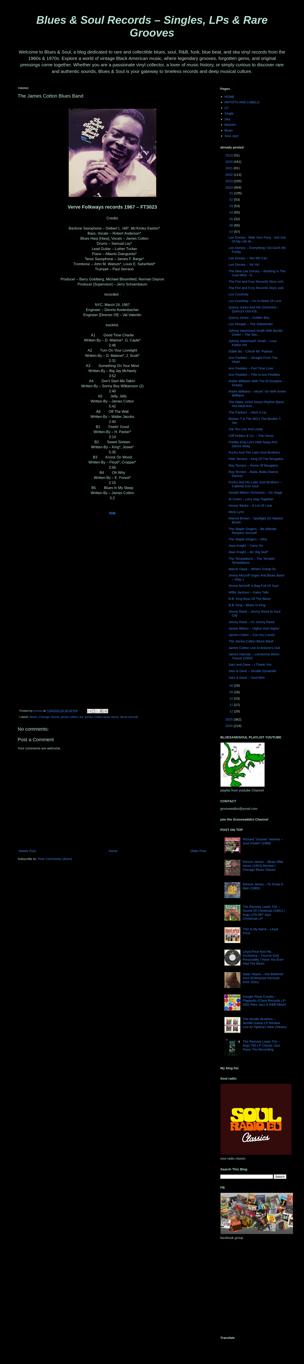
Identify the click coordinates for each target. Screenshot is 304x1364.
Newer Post (27, 851)
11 (231, 705)
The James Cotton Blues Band (251, 641)
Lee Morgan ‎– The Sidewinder (251, 324)
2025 (229, 719)
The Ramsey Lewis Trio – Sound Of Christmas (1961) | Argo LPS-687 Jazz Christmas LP (264, 912)
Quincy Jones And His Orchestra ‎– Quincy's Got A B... (254, 309)
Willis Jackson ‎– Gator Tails (249, 592)
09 (231, 692)
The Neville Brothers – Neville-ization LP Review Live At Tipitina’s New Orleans (264, 1023)
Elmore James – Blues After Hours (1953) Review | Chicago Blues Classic (263, 865)
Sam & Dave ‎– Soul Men (247, 677)
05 (231, 219)
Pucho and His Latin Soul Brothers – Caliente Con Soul (255, 484)
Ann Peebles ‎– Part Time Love (251, 368)
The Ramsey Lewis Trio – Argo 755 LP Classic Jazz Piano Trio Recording (261, 1045)
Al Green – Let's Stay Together (251, 499)
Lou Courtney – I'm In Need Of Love (255, 301)
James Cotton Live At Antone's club (254, 648)
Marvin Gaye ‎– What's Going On (252, 569)
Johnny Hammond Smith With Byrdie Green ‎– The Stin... (256, 332)
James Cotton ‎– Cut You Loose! (252, 635)
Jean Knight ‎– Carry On (246, 545)
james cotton (69, 717)
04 (231, 212)
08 (231, 685)
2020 (229, 161)
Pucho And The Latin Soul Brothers (254, 452)
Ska (227, 119)
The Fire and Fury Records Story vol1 (256, 281)
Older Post (198, 851)
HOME (229, 96)
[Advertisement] (41, 1288)
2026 (229, 726)
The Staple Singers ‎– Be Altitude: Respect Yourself (253, 531)
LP (226, 108)
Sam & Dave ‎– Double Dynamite (252, 671)
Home (113, 851)
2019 (229, 155)
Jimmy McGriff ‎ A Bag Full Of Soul (253, 585)
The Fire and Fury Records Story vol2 (256, 288)
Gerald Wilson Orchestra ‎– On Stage (255, 492)
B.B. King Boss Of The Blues (250, 598)
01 (231, 193)
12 (231, 711)
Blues (33, 717)
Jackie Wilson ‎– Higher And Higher (254, 628)
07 (231, 232)
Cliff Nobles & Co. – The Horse (251, 435)
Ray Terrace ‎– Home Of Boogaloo (253, 465)
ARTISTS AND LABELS (242, 102)
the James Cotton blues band (99, 717)
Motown (230, 124)
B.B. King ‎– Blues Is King (247, 605)
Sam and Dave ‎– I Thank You (250, 664)
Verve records (129, 717)
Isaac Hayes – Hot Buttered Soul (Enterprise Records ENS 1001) (263, 978)
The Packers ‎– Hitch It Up (247, 412)
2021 (229, 168)
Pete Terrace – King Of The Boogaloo (256, 459)
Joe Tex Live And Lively (246, 429)
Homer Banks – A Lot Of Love (250, 505)
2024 (229, 187)
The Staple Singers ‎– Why (248, 539)
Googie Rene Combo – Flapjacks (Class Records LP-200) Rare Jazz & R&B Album (264, 1000)
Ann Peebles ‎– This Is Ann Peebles (254, 374)
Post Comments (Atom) (55, 859)
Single (229, 113)
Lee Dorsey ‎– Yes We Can (248, 258)
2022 (229, 174)
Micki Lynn (236, 512)
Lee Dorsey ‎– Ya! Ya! (244, 264)
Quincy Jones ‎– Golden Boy (249, 317)
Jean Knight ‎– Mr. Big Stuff (248, 552)
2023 (229, 181)
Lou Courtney (238, 294)
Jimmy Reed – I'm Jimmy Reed (251, 622)
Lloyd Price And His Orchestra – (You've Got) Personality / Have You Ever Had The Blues (263, 957)
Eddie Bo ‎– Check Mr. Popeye (251, 351)
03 (231, 206)
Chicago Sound (49, 717)
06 (231, 225)
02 (231, 199)
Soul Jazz (231, 136)
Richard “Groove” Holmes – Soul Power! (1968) (263, 841)
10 (231, 698)
